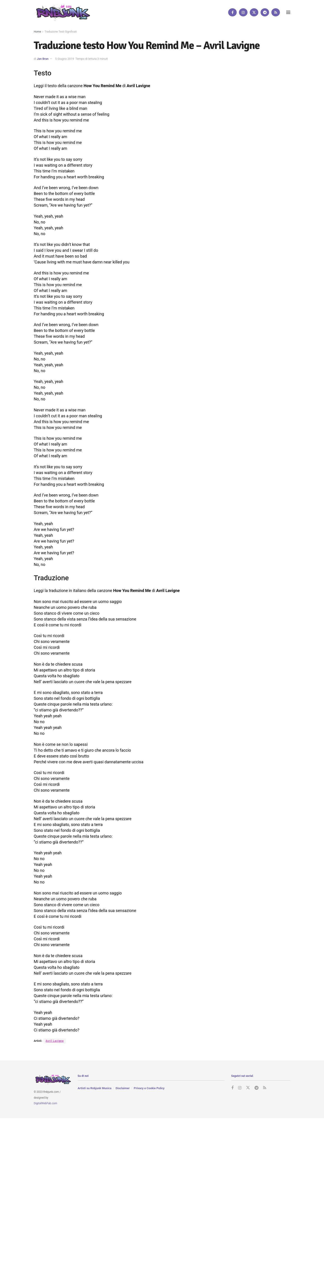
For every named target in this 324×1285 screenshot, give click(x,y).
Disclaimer (123, 1088)
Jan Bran (43, 58)
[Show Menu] (288, 12)
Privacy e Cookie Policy (149, 1088)
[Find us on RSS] (275, 12)
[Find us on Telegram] (265, 12)
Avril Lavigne (55, 1040)
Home (37, 31)
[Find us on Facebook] (232, 12)
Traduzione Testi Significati (61, 31)
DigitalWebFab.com (45, 1103)
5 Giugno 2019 (64, 58)
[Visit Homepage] (62, 12)
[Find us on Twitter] (254, 12)
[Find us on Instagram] (243, 12)
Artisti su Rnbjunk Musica (94, 1088)
